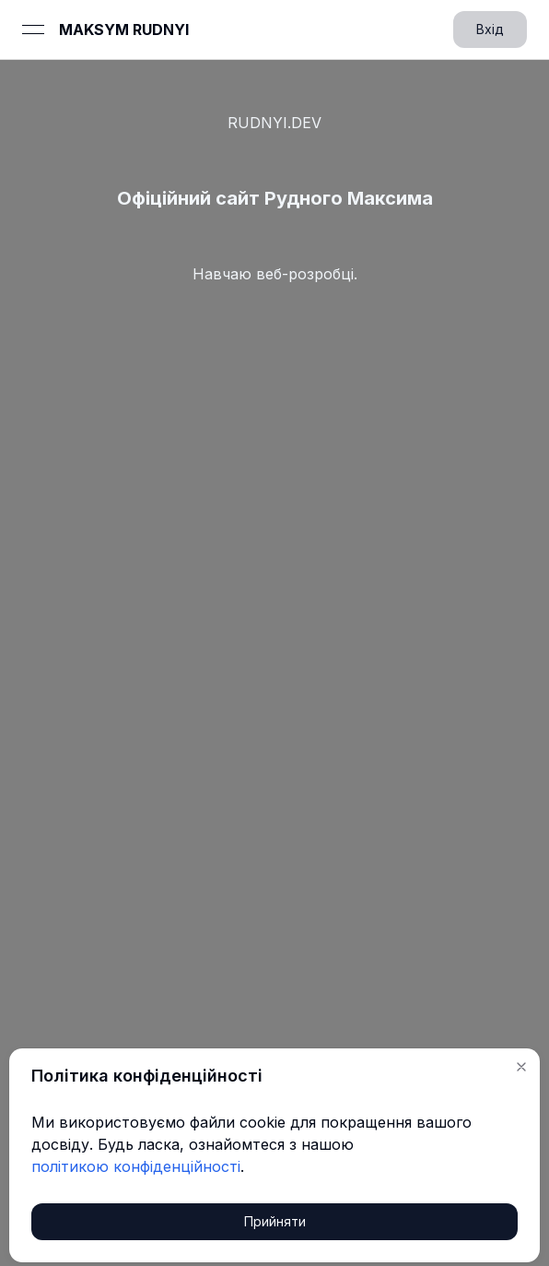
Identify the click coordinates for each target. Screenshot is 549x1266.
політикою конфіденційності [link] (135, 1166)
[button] (521, 1067)
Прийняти (275, 1221)
